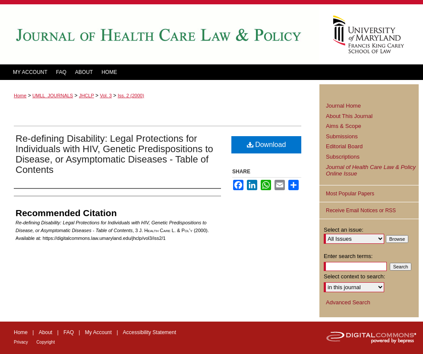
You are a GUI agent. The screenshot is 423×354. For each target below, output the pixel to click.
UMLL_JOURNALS (52, 95)
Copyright (45, 342)
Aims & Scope (343, 126)
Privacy (21, 342)
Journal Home (343, 105)
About (45, 332)
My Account (98, 332)
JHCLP (86, 95)
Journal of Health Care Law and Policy (159, 34)
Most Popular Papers (350, 194)
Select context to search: (354, 276)
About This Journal (349, 116)
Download (266, 144)
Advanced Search (348, 302)
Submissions (342, 136)
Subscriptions (343, 156)
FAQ (68, 332)
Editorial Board (344, 146)
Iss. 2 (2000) (131, 95)
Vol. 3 (106, 95)
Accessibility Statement (149, 332)
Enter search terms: (348, 256)
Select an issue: (343, 229)
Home (20, 95)
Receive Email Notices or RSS (361, 210)
